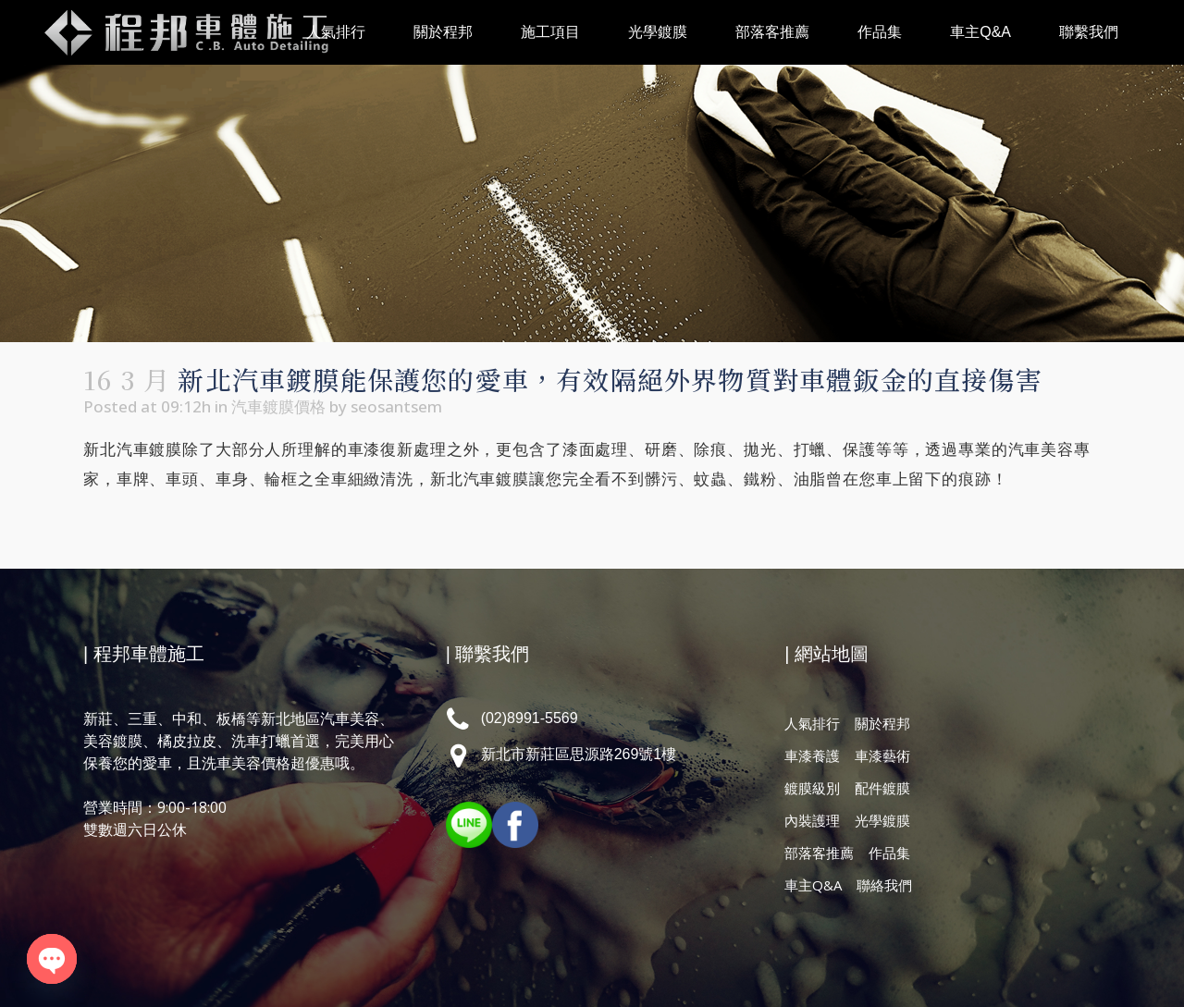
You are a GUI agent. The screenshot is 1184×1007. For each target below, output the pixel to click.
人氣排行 (812, 723)
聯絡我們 (884, 885)
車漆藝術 (882, 755)
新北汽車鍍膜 (132, 450)
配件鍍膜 (882, 788)
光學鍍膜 (882, 820)
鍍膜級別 (812, 788)
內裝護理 (812, 820)
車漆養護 (812, 755)
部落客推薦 (819, 852)
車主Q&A (813, 885)
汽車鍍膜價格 (278, 406)
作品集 (889, 852)
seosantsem (396, 406)
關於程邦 (882, 723)
